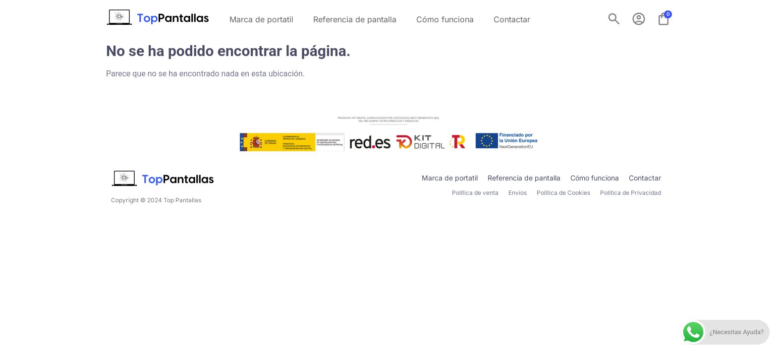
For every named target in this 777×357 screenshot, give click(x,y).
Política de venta (475, 192)
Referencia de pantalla (354, 19)
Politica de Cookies (563, 192)
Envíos (517, 192)
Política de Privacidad (630, 192)
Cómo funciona (445, 19)
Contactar (512, 19)
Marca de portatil (261, 19)
